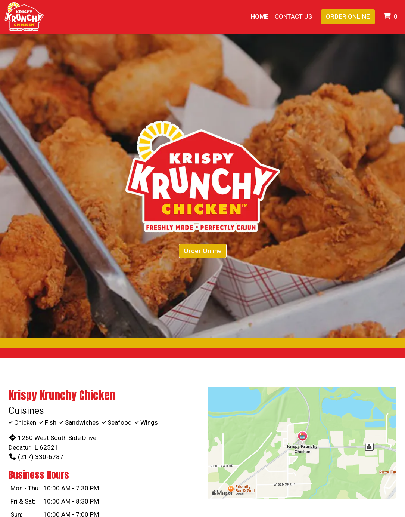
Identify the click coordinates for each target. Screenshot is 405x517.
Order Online (348, 16)
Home (259, 16)
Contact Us (293, 16)
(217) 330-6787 (36, 457)
